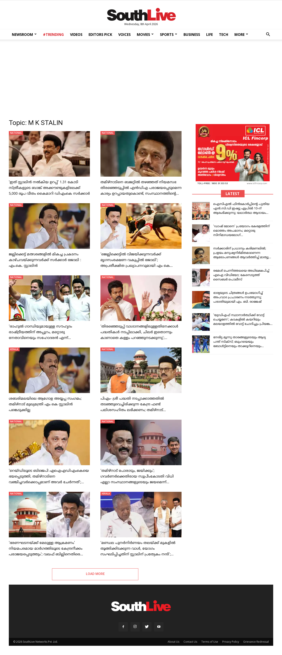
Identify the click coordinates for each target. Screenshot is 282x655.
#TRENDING (53, 34)
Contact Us (190, 642)
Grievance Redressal (256, 642)
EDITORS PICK (100, 34)
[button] (268, 35)
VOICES (124, 34)
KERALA (14, 349)
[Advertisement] (141, 78)
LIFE (209, 34)
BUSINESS (192, 34)
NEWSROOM (24, 34)
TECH (223, 34)
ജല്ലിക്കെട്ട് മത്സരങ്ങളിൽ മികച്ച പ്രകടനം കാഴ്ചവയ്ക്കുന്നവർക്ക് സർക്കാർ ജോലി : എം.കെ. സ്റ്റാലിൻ (45, 260)
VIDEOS (76, 34)
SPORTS (168, 34)
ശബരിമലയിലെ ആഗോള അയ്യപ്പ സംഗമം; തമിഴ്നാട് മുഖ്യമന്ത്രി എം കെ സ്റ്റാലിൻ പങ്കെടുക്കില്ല (45, 404)
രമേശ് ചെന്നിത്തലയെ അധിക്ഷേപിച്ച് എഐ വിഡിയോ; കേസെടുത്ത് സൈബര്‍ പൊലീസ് (241, 275)
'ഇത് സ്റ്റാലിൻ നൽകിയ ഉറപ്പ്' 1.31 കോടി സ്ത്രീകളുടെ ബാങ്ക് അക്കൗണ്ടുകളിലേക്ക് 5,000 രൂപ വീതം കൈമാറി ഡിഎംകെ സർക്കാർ (49, 188)
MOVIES (145, 34)
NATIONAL (16, 132)
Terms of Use (209, 642)
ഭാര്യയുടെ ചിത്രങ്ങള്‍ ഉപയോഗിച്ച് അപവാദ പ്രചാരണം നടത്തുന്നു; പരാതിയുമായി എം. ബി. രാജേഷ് (238, 297)
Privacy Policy (230, 642)
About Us (173, 642)
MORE (241, 34)
